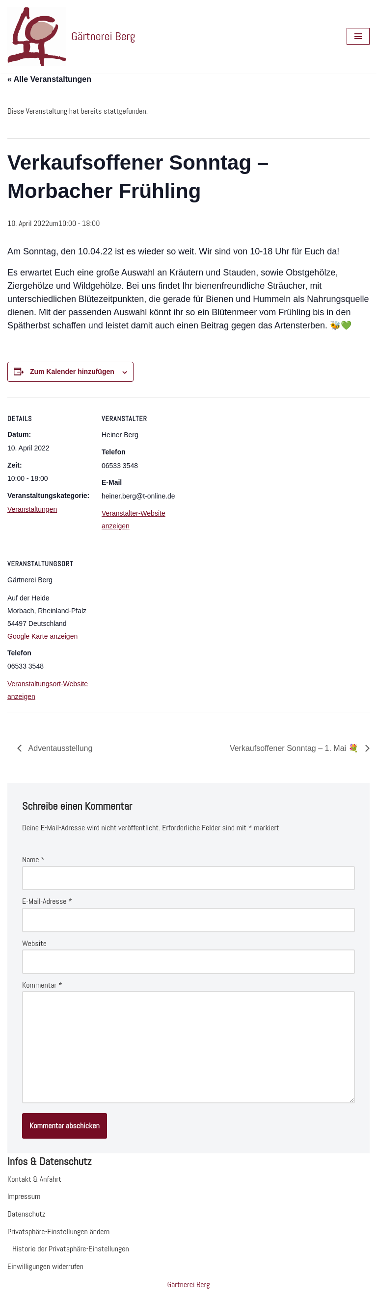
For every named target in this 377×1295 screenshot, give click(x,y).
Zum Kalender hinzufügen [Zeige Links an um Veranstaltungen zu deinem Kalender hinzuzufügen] (72, 371)
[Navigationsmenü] (358, 36)
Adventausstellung (59, 748)
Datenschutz (26, 1214)
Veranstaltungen (32, 509)
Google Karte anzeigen (42, 636)
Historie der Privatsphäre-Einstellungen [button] (70, 1249)
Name (33, 859)
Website (34, 943)
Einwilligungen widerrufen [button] (45, 1266)
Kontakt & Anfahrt (34, 1179)
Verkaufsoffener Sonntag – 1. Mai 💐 (295, 748)
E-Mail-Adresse (47, 901)
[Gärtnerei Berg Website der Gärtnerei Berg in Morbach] (71, 36)
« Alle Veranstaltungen (49, 79)
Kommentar (42, 985)
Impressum (23, 1196)
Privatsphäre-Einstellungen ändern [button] (58, 1231)
